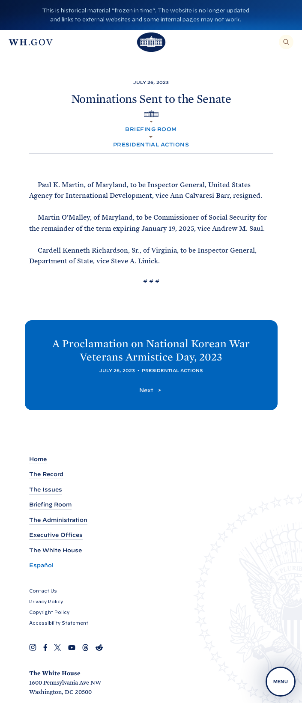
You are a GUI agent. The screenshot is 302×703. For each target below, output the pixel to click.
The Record (46, 474)
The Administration (58, 520)
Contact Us (43, 590)
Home (38, 459)
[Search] (286, 42)
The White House (55, 550)
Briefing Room (150, 129)
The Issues (45, 489)
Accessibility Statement (58, 623)
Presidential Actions (151, 144)
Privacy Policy (46, 601)
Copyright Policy (49, 612)
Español (41, 565)
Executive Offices (56, 535)
